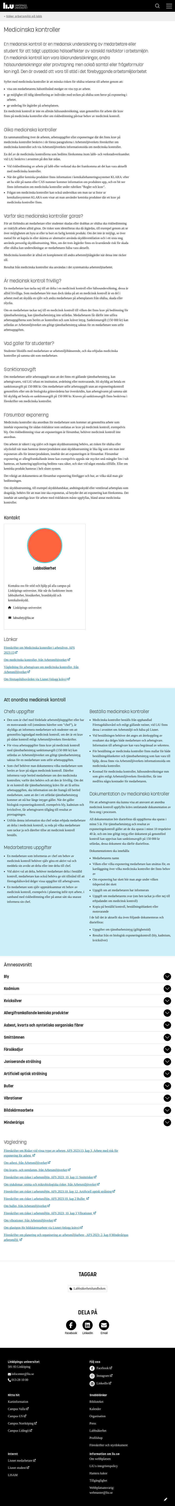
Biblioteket (96, 1401)
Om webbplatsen (100, 1458)
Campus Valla (16, 1409)
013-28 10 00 (20, 1379)
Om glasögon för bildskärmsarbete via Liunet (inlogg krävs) (41, 1227)
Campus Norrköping (21, 1423)
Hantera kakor (98, 1473)
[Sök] (157, 6)
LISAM (13, 1475)
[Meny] (169, 6)
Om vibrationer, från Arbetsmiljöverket (28, 1220)
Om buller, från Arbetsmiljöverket (25, 1206)
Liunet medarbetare (20, 1460)
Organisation (98, 1416)
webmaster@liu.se (101, 1492)
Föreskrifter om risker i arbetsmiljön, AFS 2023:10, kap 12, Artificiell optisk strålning (58, 1191)
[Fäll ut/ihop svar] (167, 977)
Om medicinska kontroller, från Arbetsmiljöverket (35, 659)
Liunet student (17, 1467)
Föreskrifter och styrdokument (109, 1445)
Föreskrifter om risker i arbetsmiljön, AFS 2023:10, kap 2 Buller (45, 1198)
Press (93, 1423)
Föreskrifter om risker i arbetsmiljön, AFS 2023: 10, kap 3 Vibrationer (48, 1213)
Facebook (99, 1368)
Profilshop (96, 1438)
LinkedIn (99, 1383)
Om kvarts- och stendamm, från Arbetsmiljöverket (35, 1170)
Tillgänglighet (98, 1480)
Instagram (99, 1376)
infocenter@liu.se (23, 1374)
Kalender (95, 1409)
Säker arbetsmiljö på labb (24, 16)
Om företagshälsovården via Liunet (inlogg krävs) (35, 679)
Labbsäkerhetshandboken (89, 1288)
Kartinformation (18, 1401)
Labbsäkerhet (98, 1430)
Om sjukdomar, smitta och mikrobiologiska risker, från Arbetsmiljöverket (50, 1184)
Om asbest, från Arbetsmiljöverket (25, 1162)
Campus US (15, 1416)
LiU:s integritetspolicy (104, 1466)
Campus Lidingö (18, 1430)
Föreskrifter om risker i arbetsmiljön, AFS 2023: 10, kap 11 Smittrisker (48, 1177)
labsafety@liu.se (23, 617)
